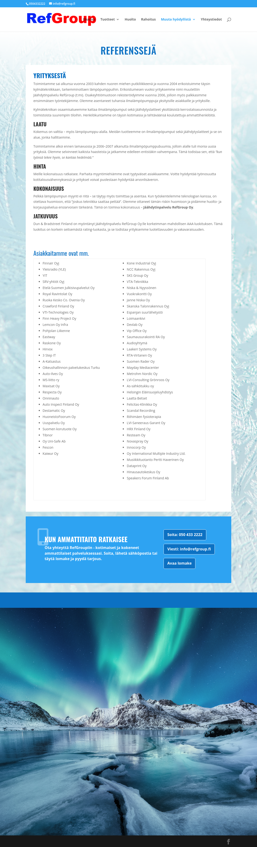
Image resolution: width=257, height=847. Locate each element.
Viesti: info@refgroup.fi (189, 549)
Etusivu (89, 19)
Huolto (130, 19)
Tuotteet (107, 19)
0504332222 (37, 4)
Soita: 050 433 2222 (184, 534)
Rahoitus (148, 19)
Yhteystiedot (211, 19)
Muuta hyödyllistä (176, 19)
